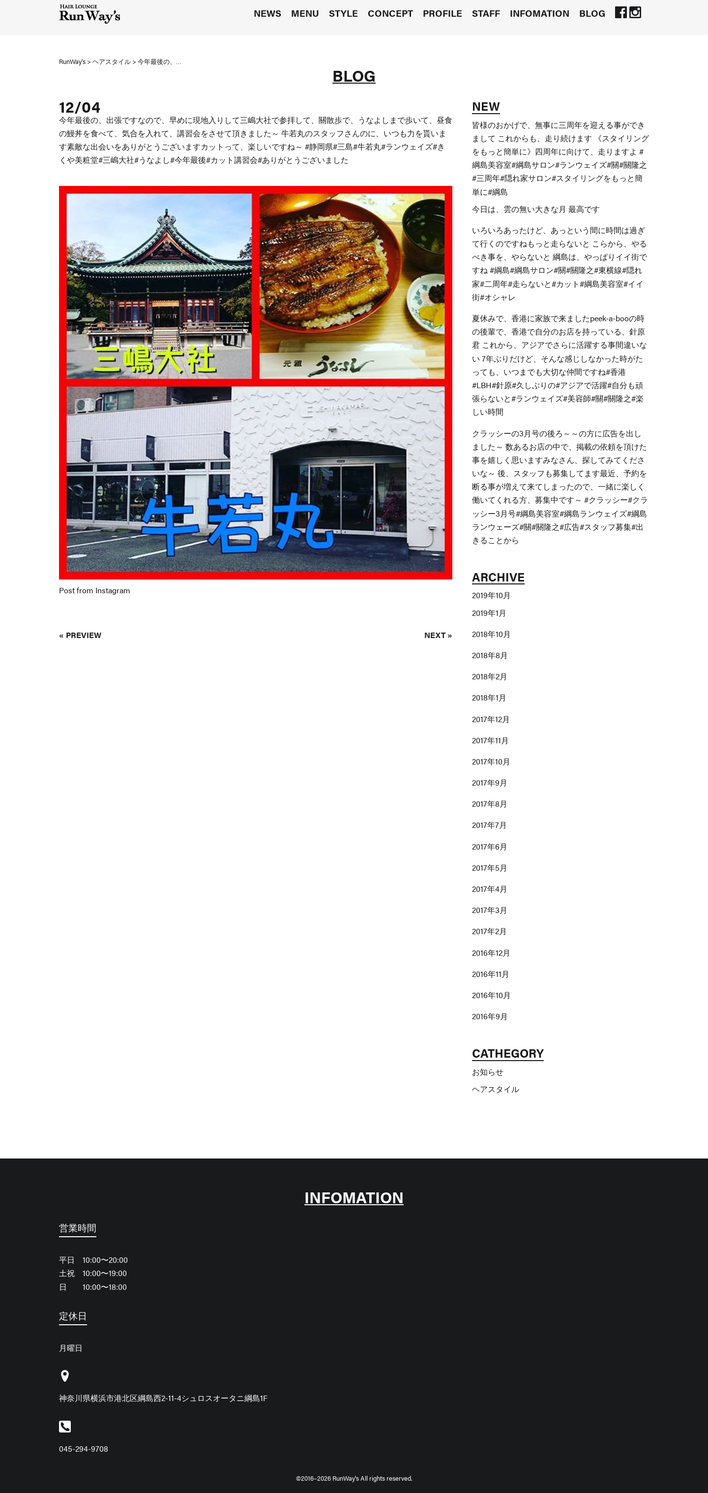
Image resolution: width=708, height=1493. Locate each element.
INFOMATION (539, 13)
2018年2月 (489, 676)
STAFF (486, 13)
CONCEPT (390, 13)
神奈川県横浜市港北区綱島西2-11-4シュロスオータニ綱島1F (163, 1397)
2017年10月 (491, 761)
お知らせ (487, 1071)
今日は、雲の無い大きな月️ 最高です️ (536, 208)
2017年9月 (489, 782)
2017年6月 (489, 846)
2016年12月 (491, 952)
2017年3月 (489, 909)
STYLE (343, 13)
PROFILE (442, 13)
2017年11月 (490, 740)
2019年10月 (491, 595)
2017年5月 (489, 867)
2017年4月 (489, 888)
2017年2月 (489, 931)
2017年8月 (489, 803)
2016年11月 (490, 973)
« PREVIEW (80, 634)
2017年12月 (491, 719)
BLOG (592, 13)
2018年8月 (490, 655)
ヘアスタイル (495, 1089)
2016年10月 (491, 995)
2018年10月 (491, 634)
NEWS (267, 13)
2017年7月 (489, 824)
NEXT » (438, 634)
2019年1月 (489, 612)
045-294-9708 (83, 1448)
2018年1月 (489, 697)
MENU (305, 13)
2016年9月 (490, 1016)
